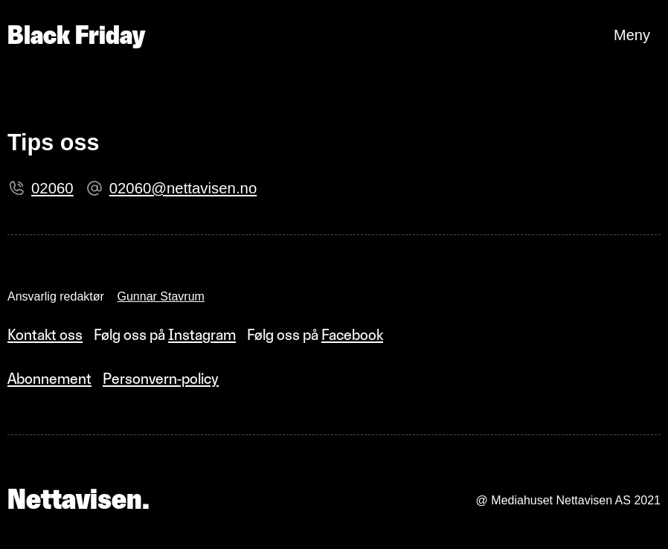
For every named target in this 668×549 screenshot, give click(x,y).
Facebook (352, 335)
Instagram (202, 335)
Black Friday (76, 35)
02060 (52, 188)
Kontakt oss (45, 335)
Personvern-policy (161, 379)
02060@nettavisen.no (183, 188)
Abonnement (49, 379)
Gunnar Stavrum (161, 296)
